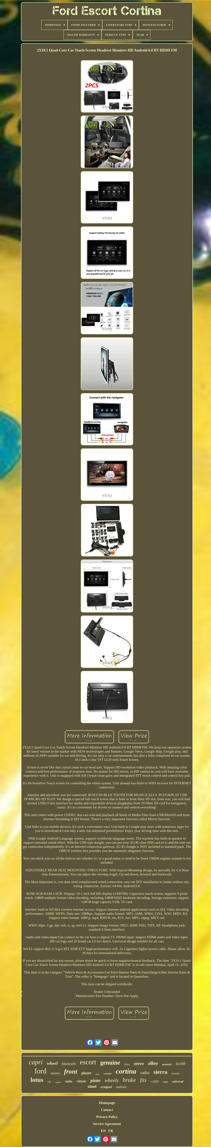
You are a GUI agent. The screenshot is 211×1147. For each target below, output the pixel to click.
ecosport (106, 1087)
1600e (69, 1081)
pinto (95, 1080)
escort (88, 1062)
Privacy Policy (107, 1117)
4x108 (180, 1063)
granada (166, 1064)
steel (92, 1086)
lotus (36, 1079)
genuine (110, 1062)
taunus (55, 1073)
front (70, 1071)
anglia (58, 1082)
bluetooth (69, 1064)
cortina (126, 1071)
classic (81, 1081)
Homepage (107, 1103)
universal (177, 1081)
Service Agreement (107, 1124)
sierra (160, 1072)
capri (36, 1062)
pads (98, 1074)
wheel (52, 1063)
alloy (153, 1063)
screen (175, 1073)
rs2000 (155, 1081)
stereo (139, 1063)
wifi (49, 1081)
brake (129, 1080)
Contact (107, 1110)
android (121, 1087)
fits (143, 1080)
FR (110, 1131)
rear (165, 1082)
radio (145, 1072)
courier (108, 1073)
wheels (111, 1080)
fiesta (127, 1064)
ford (40, 1071)
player (86, 1073)
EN (103, 1131)
